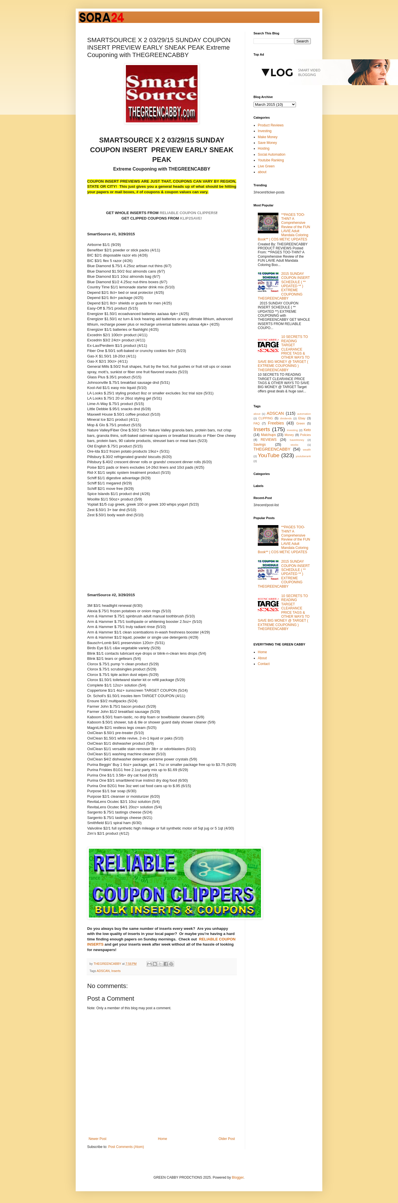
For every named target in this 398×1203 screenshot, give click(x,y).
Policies (305, 435)
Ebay (301, 418)
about (262, 172)
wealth (307, 449)
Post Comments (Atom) (126, 1147)
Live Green (266, 166)
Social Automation (271, 154)
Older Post (226, 1139)
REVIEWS (268, 440)
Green (300, 423)
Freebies (276, 423)
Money (289, 435)
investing (292, 430)
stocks (294, 444)
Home (162, 1139)
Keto (307, 430)
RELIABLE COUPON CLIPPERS (187, 213)
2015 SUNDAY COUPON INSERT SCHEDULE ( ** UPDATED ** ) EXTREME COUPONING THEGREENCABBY (284, 286)
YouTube (268, 455)
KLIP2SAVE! (191, 218)
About (262, 658)
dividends (286, 418)
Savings (259, 445)
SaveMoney (297, 439)
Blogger (238, 1177)
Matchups (268, 435)
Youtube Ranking (271, 160)
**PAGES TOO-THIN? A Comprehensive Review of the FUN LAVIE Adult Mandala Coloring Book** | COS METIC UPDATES (284, 227)
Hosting (264, 148)
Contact (264, 664)
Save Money (267, 143)
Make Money (268, 137)
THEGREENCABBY (271, 449)
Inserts (115, 971)
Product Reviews (271, 125)
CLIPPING (265, 418)
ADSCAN (103, 971)
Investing (265, 131)
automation (304, 413)
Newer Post (97, 1139)
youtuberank (303, 456)
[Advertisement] (162, 557)
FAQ (256, 423)
